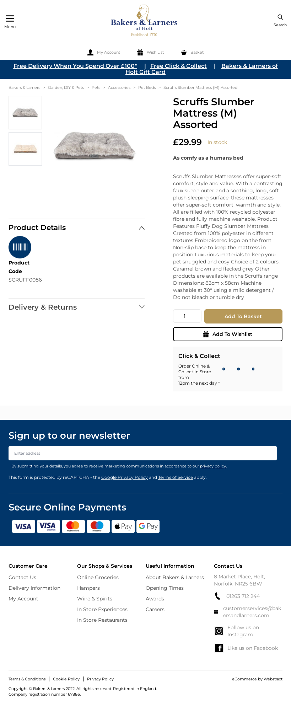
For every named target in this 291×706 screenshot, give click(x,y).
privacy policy (213, 466)
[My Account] (103, 52)
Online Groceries (98, 577)
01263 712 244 (237, 596)
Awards (155, 598)
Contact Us (22, 577)
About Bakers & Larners (175, 577)
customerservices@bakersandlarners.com (247, 612)
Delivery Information (34, 588)
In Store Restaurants (102, 620)
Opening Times (165, 588)
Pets (96, 87)
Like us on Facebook (246, 648)
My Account (23, 598)
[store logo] (144, 21)
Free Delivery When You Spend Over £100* (75, 66)
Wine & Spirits (94, 598)
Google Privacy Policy (124, 477)
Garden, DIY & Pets (66, 87)
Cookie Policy (66, 678)
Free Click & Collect (178, 66)
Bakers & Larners (24, 87)
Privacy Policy (100, 678)
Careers (155, 609)
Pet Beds (147, 87)
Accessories (119, 87)
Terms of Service (175, 477)
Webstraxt (273, 678)
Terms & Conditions (27, 678)
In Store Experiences (102, 609)
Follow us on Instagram (236, 631)
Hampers (88, 588)
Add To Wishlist (227, 334)
